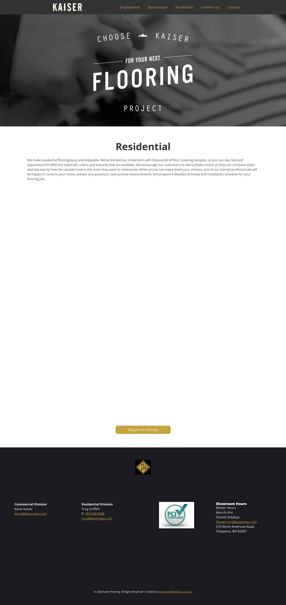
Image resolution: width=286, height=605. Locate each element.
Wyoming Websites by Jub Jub (175, 591)
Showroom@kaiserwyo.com (236, 522)
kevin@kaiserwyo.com (31, 514)
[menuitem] (130, 7)
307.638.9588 (94, 514)
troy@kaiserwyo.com (97, 518)
